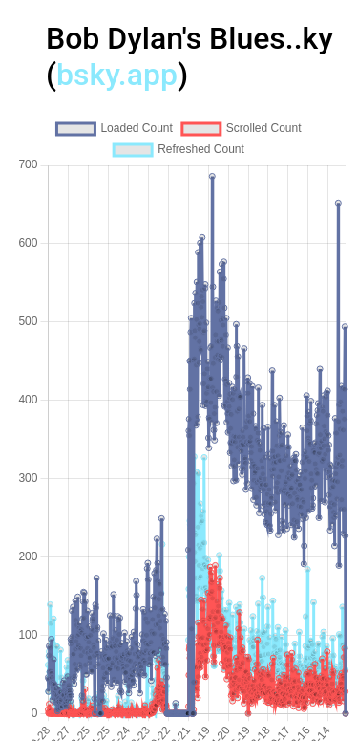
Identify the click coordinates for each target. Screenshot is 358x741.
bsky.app (117, 74)
